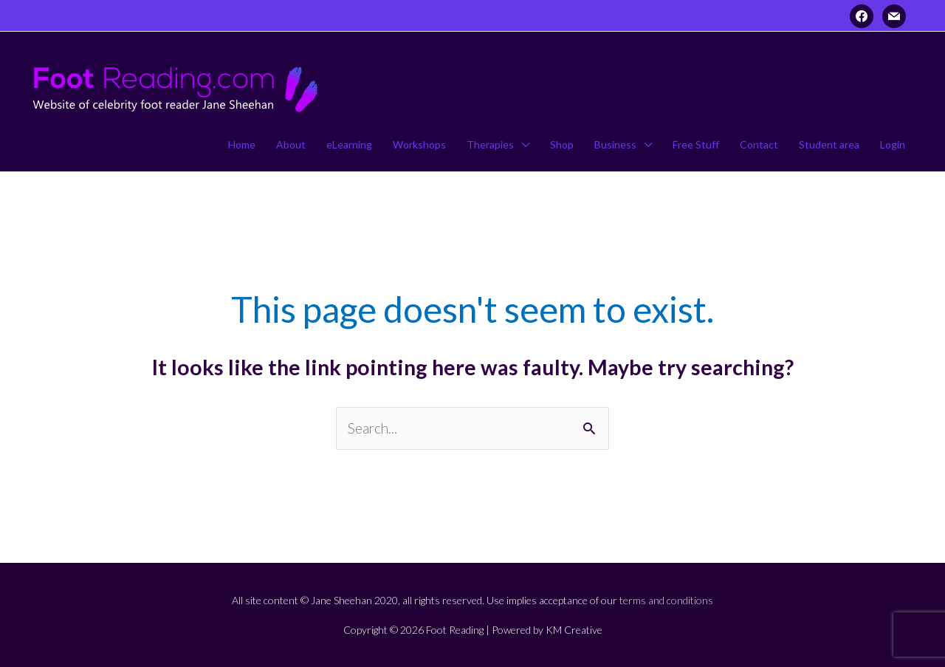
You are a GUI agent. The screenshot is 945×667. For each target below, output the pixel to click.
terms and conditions (666, 600)
